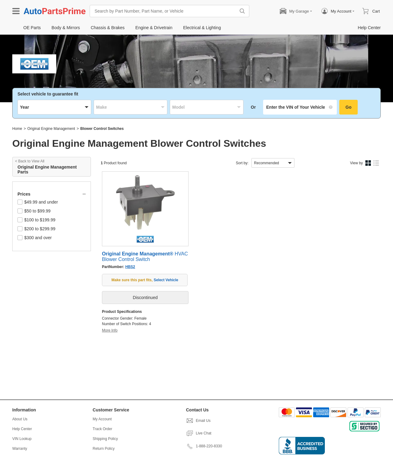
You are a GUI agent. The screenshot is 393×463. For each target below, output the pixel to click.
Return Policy (104, 448)
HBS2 (130, 267)
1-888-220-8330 (204, 446)
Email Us (198, 420)
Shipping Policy (105, 439)
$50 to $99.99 (34, 210)
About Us (19, 419)
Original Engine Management (51, 128)
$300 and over (35, 237)
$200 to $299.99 (36, 228)
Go (348, 107)
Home (17, 128)
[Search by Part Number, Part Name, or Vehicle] (164, 11)
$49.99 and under (38, 202)
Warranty (19, 448)
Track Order (102, 429)
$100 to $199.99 (36, 219)
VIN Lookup (22, 439)
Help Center (22, 429)
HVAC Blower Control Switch (145, 256)
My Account (102, 419)
